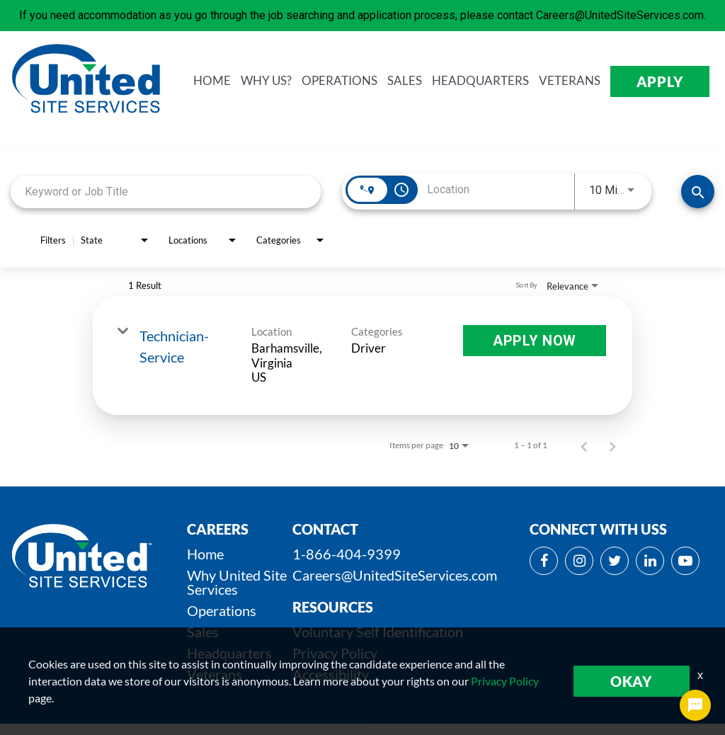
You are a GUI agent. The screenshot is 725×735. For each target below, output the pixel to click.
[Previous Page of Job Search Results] (584, 445)
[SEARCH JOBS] (697, 191)
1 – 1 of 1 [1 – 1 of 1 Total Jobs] (530, 445)
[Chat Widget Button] (695, 705)
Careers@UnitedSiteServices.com (394, 574)
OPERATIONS (339, 81)
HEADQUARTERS (480, 81)
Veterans (214, 674)
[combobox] (166, 191)
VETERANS (569, 81)
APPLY (660, 81)
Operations (221, 610)
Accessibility (330, 674)
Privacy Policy (334, 652)
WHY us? (266, 81)
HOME (212, 81)
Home (205, 553)
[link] (362, 356)
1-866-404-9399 (346, 553)
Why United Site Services (237, 582)
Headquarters (229, 652)
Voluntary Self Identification (377, 631)
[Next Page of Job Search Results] (612, 445)
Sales (203, 631)
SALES (404, 81)
